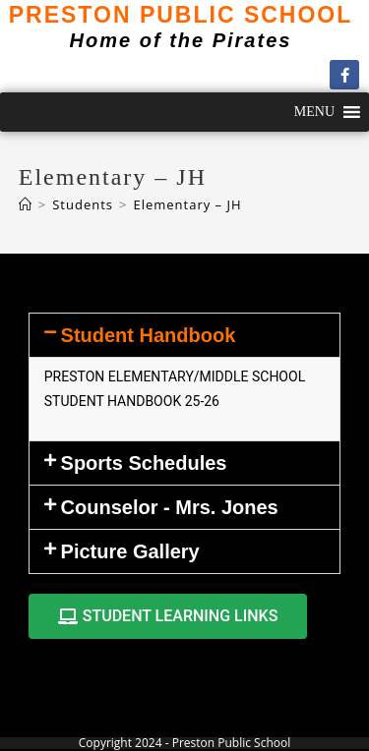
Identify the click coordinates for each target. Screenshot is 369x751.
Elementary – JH (187, 204)
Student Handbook (148, 335)
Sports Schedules (144, 463)
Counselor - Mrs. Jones (169, 507)
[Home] (25, 204)
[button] (314, 112)
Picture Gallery (130, 551)
